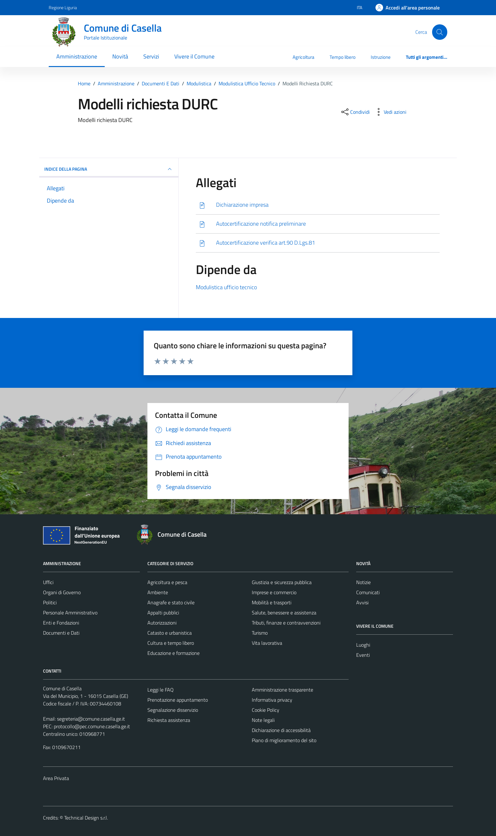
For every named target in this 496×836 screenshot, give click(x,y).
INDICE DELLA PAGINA (108, 169)
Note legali (263, 720)
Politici (50, 602)
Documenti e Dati (61, 633)
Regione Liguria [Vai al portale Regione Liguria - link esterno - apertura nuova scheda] (63, 7)
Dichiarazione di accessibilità (281, 730)
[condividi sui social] (355, 112)
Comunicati (368, 592)
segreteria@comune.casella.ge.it (91, 719)
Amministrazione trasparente (282, 689)
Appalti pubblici (163, 612)
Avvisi (362, 602)
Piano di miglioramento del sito (284, 740)
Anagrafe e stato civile (171, 602)
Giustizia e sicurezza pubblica (282, 582)
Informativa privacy (272, 700)
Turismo (260, 633)
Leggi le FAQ (160, 689)
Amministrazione (76, 56)
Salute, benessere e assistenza (284, 612)
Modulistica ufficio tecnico (226, 287)
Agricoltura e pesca (167, 582)
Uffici (48, 582)
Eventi (363, 655)
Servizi (151, 56)
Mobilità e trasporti (271, 602)
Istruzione (381, 57)
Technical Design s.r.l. (86, 817)
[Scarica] (318, 205)
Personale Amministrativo (70, 612)
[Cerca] (439, 32)
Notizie (363, 582)
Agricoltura (303, 57)
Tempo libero (343, 57)
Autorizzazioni (162, 622)
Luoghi (363, 645)
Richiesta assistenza (168, 720)
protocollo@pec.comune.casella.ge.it (92, 726)
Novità (120, 56)
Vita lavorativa (267, 643)
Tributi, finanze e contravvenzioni (286, 622)
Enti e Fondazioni (61, 622)
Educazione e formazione (173, 653)
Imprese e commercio (274, 592)
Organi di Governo (62, 592)
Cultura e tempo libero (170, 643)
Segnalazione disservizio (172, 710)
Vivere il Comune (194, 56)
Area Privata (56, 778)
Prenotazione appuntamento (177, 700)
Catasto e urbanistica (169, 633)
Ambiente (157, 592)
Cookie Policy (265, 710)
